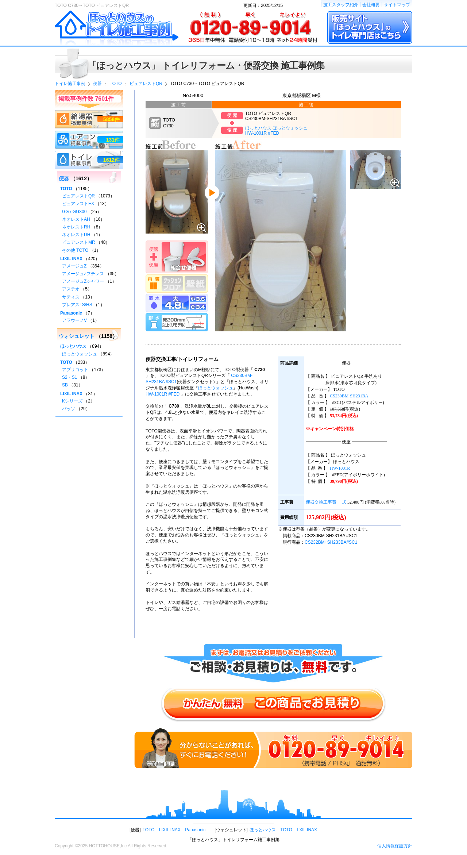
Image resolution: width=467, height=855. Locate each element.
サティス (71, 297)
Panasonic (71, 313)
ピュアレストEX (78, 203)
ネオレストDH (76, 234)
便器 (64, 178)
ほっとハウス (73, 346)
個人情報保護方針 (394, 845)
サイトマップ (397, 4)
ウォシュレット (76, 336)
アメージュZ (74, 266)
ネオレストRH (76, 227)
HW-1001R (340, 468)
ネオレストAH (76, 219)
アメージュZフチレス (83, 273)
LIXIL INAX (71, 258)
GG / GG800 (74, 211)
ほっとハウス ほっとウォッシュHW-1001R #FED (276, 131)
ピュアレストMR (78, 242)
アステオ (71, 289)
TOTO (66, 188)
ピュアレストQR (78, 196)
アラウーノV (74, 320)
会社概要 (371, 4)
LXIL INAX (307, 829)
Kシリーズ (72, 401)
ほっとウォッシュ (215, 387)
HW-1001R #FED (163, 394)
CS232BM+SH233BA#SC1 (331, 542)
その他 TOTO (75, 250)
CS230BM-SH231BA (349, 395)
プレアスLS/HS (77, 304)
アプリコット (75, 369)
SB (65, 385)
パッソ (68, 408)
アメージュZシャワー (83, 281)
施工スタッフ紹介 (340, 4)
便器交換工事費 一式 (326, 502)
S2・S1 (69, 377)
